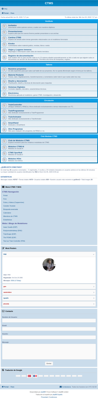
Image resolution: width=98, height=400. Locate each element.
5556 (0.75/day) (16, 280)
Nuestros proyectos (17, 69)
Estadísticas (7, 220)
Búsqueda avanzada (10, 209)
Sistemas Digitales (16, 87)
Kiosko (11, 43)
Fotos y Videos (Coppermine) (13, 202)
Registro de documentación (20, 56)
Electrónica (13, 93)
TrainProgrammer (16, 111)
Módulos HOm (14, 159)
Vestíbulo (49, 21)
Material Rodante (16, 75)
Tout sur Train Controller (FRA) (14, 241)
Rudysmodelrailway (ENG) (12, 230)
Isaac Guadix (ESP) (10, 227)
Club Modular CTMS (49, 136)
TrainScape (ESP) (9, 234)
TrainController (15, 105)
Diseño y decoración (17, 81)
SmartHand (13, 123)
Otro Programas (15, 129)
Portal (5, 195)
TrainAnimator (14, 117)
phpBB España (57, 394)
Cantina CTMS (14, 37)
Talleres (49, 65)
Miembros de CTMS (10, 216)
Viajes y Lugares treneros (19, 50)
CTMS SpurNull (15, 153)
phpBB (43, 392)
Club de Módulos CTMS (19, 140)
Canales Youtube (9, 206)
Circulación (49, 101)
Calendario (7, 213)
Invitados (12, 25)
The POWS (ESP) (9, 237)
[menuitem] (4, 9)
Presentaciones (15, 31)
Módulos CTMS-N (16, 146)
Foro (5, 199)
